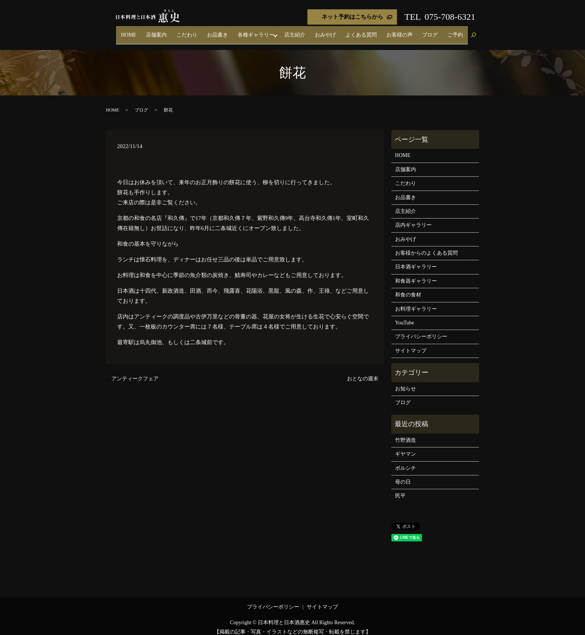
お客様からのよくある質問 (426, 246)
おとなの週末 (362, 372)
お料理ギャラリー (416, 302)
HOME (191, 31)
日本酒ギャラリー (416, 260)
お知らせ (405, 382)
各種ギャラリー (292, 31)
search (473, 32)
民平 (400, 489)
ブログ (439, 31)
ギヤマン (405, 447)
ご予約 (458, 31)
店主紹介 (330, 31)
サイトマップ (410, 344)
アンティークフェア (135, 372)
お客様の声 (416, 31)
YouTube (404, 316)
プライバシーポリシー (421, 330)
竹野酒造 (405, 433)
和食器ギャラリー (416, 274)
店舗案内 (212, 31)
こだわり (236, 31)
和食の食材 (408, 288)
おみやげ (354, 31)
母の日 (403, 475)
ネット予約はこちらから (352, 17)
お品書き (260, 31)
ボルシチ (405, 461)
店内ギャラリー (413, 218)
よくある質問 (384, 31)
